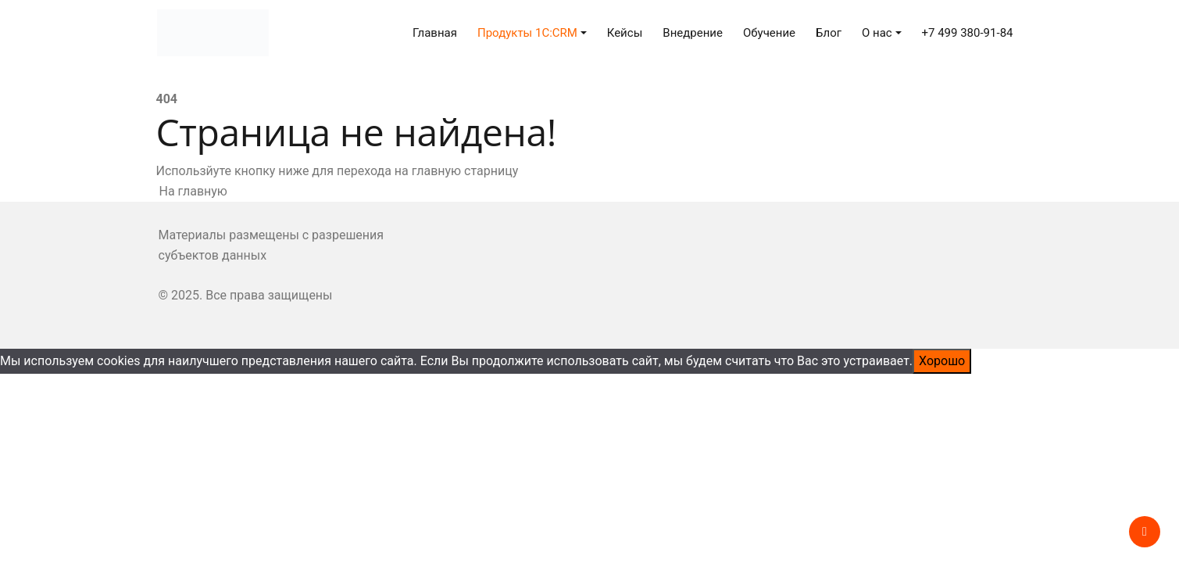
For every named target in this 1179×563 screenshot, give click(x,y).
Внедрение (693, 33)
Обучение (769, 33)
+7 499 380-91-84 (967, 33)
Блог (828, 33)
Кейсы (625, 33)
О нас (877, 33)
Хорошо (942, 360)
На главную (191, 191)
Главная (435, 33)
